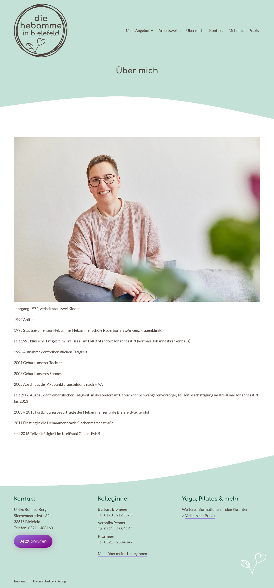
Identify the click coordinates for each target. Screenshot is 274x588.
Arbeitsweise (169, 30)
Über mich (194, 30)
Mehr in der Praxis (244, 30)
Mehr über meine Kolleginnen (122, 553)
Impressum (22, 581)
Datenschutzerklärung (49, 581)
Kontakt (216, 30)
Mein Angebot (138, 30)
